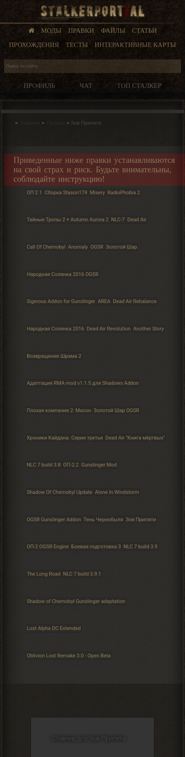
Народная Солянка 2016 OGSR (62, 274)
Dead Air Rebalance (135, 301)
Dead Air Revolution (109, 329)
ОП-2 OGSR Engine (48, 547)
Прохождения (34, 44)
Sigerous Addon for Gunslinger (61, 301)
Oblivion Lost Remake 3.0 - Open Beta (69, 656)
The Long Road (43, 574)
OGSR (96, 247)
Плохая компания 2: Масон (59, 410)
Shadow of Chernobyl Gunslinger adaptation (76, 601)
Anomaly (78, 247)
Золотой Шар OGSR (116, 410)
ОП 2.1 (34, 193)
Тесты (77, 44)
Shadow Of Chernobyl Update (59, 492)
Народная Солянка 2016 (55, 329)
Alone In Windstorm (117, 492)
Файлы (113, 30)
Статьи (144, 30)
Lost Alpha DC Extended (54, 629)
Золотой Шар (121, 247)
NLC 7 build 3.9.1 (82, 574)
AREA (104, 301)
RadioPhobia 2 (123, 193)
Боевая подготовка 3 (96, 547)
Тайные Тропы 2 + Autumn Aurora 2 (68, 220)
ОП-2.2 (71, 465)
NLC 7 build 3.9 (140, 547)
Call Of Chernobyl (46, 247)
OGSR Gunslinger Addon (54, 519)
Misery (97, 193)
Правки (81, 30)
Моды (51, 30)
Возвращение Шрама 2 (54, 356)
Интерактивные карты (135, 44)
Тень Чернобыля (103, 519)
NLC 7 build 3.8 (44, 465)
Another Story (148, 329)
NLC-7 (118, 220)
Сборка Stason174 (65, 193)
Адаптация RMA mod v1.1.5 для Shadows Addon (83, 383)
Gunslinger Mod (99, 465)
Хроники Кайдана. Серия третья (65, 438)
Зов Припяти (141, 519)
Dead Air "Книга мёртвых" (135, 438)
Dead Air (137, 220)
